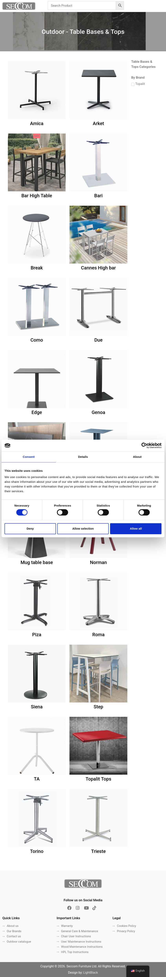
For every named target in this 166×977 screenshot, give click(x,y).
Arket (98, 123)
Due (98, 340)
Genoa (98, 412)
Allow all (136, 528)
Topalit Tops (98, 779)
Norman (98, 562)
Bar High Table (36, 195)
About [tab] (137, 456)
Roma (98, 634)
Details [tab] (83, 456)
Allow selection (83, 528)
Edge (37, 412)
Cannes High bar (98, 268)
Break (37, 268)
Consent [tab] (29, 456)
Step (98, 707)
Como (36, 340)
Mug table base (37, 562)
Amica (36, 123)
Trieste (98, 851)
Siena (37, 707)
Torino (36, 851)
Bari (98, 195)
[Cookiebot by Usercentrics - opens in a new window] (144, 445)
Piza (36, 634)
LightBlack (90, 972)
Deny (30, 528)
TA (36, 779)
